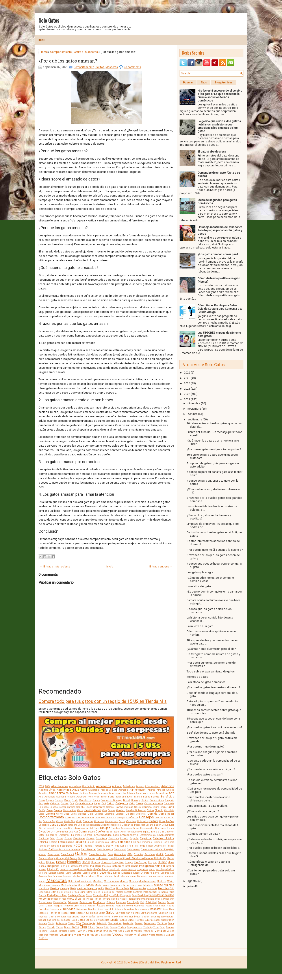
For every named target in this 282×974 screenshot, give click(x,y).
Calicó (110, 803)
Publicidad (151, 902)
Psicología (133, 902)
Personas (44, 898)
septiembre (194, 419)
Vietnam (128, 934)
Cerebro (120, 810)
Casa (49, 810)
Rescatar (155, 909)
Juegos (132, 869)
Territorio (162, 923)
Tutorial (63, 931)
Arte (171, 793)
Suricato (43, 923)
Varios (138, 930)
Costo (79, 821)
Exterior (113, 842)
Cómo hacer (166, 813)
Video (94, 934)
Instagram (118, 865)
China (150, 810)
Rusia (72, 912)
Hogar (86, 862)
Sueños (123, 920)
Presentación (60, 902)
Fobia (171, 842)
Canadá (54, 807)
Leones (86, 872)
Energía (88, 834)
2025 (187, 378)
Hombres (106, 862)
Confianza (132, 817)
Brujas (144, 800)
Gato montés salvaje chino (155, 849)
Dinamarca (126, 828)
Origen (75, 892)
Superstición (167, 920)
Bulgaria (169, 800)
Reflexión (69, 909)
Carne (163, 807)
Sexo (115, 916)
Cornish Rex (49, 821)
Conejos (121, 817)
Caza (80, 810)
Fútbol (170, 845)
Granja (52, 858)
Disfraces (160, 828)
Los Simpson (55, 876)
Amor (52, 793)
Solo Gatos (49, 20)
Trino (162, 927)
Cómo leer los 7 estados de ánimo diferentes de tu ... (208, 798)
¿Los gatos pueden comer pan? (218, 254)
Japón (97, 869)
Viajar (77, 934)
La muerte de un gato (200, 626)
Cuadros (99, 821)
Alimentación (138, 789)
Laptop (60, 872)
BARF (130, 796)
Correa (59, 821)
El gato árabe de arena (212, 151)
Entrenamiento (129, 834)
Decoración (93, 824)
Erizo (52, 838)
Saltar (102, 912)
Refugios (81, 909)
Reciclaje (120, 905)
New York (110, 888)
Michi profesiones (49, 885)
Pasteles (73, 895)
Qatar (42, 905)
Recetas (110, 905)
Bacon (104, 796)
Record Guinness (135, 905)
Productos (99, 902)
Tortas (122, 927)
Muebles (148, 885)
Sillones (146, 916)
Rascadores (72, 905)
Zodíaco (170, 934)
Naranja (64, 888)
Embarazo (51, 835)
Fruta (135, 845)
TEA (78, 923)
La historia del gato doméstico (206, 682)
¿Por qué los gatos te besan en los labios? (214, 847)
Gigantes (138, 854)
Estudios (80, 841)
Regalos (92, 909)
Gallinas (43, 849)
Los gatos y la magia (200, 572)
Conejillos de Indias (105, 817)
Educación (136, 831)
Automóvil (81, 796)
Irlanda (82, 869)
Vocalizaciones (157, 934)
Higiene (50, 862)
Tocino (99, 927)
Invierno (73, 869)
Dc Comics (79, 824)
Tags (204, 82)
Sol (58, 920)
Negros (92, 888)
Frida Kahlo (120, 845)
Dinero (136, 828)
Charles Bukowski (136, 810)
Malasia (109, 876)
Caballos (54, 803)
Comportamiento (61, 51)
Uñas (99, 930)
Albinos (113, 789)
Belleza (155, 796)
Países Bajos (108, 892)
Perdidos (142, 895)
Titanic (91, 927)
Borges (96, 800)
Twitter (80, 930)
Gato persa (54, 854)
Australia (61, 796)
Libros (116, 872)
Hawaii (120, 858)
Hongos (129, 862)
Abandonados (59, 786)
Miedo (73, 885)
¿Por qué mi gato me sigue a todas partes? (214, 449)
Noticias (163, 888)
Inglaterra (96, 865)
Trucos (170, 927)
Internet (42, 869)
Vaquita (129, 931)
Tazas (71, 923)
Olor (61, 892)
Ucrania (90, 930)
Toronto (113, 927)
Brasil (126, 800)
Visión (144, 934)
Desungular (168, 824)
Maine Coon (96, 876)
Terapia (139, 923)
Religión (119, 909)
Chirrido (159, 810)
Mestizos (161, 881)
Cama (139, 803)
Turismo (43, 931)
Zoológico (43, 938)
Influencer (84, 866)
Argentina (162, 793)
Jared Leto (114, 869)
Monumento (116, 885)
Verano (170, 931)
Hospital (152, 862)
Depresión (115, 824)
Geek (110, 854)
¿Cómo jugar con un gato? (203, 833)
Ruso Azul (82, 912)
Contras (159, 817)
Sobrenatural (167, 916)
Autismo (71, 796)
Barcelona (120, 796)
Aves (90, 796)
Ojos (47, 891)
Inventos (64, 869)
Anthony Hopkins (79, 793)
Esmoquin (113, 838)
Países (96, 892)
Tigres (67, 927)
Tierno (59, 927)
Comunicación (85, 817)
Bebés (146, 796)
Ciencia (50, 813)
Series (100, 916)
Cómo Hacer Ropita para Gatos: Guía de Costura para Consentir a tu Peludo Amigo (220, 309)
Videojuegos (105, 934)
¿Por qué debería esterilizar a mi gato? (211, 769)
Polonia (159, 898)
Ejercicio (156, 831)
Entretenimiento (148, 835)
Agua (75, 789)
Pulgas (170, 902)
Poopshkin (168, 898)
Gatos (81, 853)
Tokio (106, 927)
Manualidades (155, 876)
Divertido (44, 831)
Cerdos (111, 810)
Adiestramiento (152, 786)
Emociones (64, 835)
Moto (139, 885)
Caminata (169, 803)
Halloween (102, 858)
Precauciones (45, 902)
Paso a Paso (60, 895)
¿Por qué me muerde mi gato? (205, 746)
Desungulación (153, 824)
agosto (192, 881)
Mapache (169, 876)
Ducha (91, 831)
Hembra (149, 858)
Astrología (50, 796)
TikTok (75, 927)
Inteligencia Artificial (152, 865)
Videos (117, 935)
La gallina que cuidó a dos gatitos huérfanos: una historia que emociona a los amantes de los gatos (219, 126)
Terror (171, 923)
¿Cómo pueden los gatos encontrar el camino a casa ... (210, 579)
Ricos (165, 909)
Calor (132, 803)
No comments (132, 67)
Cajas (97, 803)
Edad (109, 831)
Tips (83, 927)
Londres (165, 872)
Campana (44, 807)
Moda (98, 885)
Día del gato (61, 828)
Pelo (116, 895)
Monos (105, 885)
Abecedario (75, 786)
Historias (74, 862)
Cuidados (142, 821)
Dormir (83, 831)
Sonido (89, 920)
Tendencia (128, 923)
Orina (82, 892)
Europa (90, 842)
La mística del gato (199, 586)
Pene (134, 895)
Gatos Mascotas (97, 854)
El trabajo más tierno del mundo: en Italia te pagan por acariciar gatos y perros (220, 230)
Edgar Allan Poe (121, 831)
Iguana (42, 866)
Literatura (146, 872)
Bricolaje (135, 800)
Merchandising (147, 881)
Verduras (43, 934)
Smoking (155, 916)
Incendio (74, 866)
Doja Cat (73, 831)
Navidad (82, 888)
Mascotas (91, 51)
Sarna (154, 912)
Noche (142, 888)
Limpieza (126, 872)
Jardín (105, 869)
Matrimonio (86, 881)
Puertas (162, 902)
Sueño (114, 919)
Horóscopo (140, 862)
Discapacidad (147, 828)
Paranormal (150, 891)
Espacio (124, 838)
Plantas (132, 898)
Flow (165, 842)
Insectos (106, 866)
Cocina (82, 813)
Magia (84, 876)
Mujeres (169, 885)
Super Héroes (136, 919)
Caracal (110, 807)
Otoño (89, 892)
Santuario (145, 912)
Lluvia (156, 872)
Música (54, 888)
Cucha (122, 821)
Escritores (79, 838)
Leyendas (106, 872)
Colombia (109, 813)
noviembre (194, 408)
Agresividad (64, 789)
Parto (50, 895)
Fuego (142, 845)
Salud (110, 913)
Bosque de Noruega (111, 800)
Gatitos (78, 51)
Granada (169, 854)
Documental (62, 831)
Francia (88, 845)
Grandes (43, 858)
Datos (70, 824)
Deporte (104, 824)
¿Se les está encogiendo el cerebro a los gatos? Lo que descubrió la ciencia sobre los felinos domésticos (220, 95)
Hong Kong (118, 862)
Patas (81, 895)
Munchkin (44, 888)
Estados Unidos (163, 838)
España (134, 838)
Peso (63, 898)
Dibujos (105, 828)
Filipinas (157, 842)
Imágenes (53, 865)
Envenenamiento (165, 835)
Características (124, 806)
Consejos (146, 817)
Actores (140, 786)
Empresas (76, 835)
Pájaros (119, 892)
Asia (41, 796)
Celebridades (92, 810)
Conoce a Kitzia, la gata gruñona (207, 805)
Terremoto (150, 923)
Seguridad (73, 916)
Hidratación (160, 858)
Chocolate (169, 810)
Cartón (42, 810)
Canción (71, 807)
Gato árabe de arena (69, 849)
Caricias (147, 806)
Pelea (89, 895)
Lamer (52, 872)
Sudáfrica (104, 920)
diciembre (193, 403)
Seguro (84, 916)
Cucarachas (111, 821)
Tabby (51, 923)
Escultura (101, 838)
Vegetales (148, 931)
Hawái (112, 858)
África (52, 789)
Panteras (137, 892)
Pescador (56, 898)
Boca (67, 800)
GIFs (129, 854)
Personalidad (165, 895)
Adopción (167, 786)
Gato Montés (133, 849)
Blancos (59, 800)
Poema (141, 898)
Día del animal (46, 828)
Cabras (65, 803)
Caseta (58, 810)
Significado (134, 916)
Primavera (73, 902)
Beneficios (167, 796)
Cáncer (62, 807)
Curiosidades (58, 824)
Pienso (89, 898)
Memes (124, 881)
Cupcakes (44, 824)
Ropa (64, 912)
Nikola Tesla (123, 888)
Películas (98, 895)
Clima (73, 813)
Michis (65, 885)
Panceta (128, 892)
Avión (97, 796)
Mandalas (131, 876)
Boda (75, 800)
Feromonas (146, 842)
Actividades (129, 786)
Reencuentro (56, 909)
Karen (152, 869)
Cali (104, 803)
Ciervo (59, 813)
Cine (66, 813)
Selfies (92, 916)
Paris (171, 892)
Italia (90, 869)
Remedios (129, 909)
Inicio (42, 40)
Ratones (91, 905)
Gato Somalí (67, 854)
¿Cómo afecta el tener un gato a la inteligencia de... (208, 863)
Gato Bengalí (88, 849)
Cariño (155, 807)
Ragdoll (58, 905)
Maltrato (119, 876)
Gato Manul (120, 849)
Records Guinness (155, 905)
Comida (153, 813)
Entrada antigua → (161, 566)
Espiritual (146, 838)
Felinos (135, 841)
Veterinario (66, 934)
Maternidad (74, 881)
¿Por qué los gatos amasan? (68, 61)
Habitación (89, 858)
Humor (162, 862)
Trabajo (147, 927)
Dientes (115, 828)
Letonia (94, 872)
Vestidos (53, 934)
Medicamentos (111, 881)
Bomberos (85, 800)
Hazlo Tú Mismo (134, 858)
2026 (187, 372)
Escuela (90, 838)
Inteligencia (131, 865)
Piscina (115, 898)
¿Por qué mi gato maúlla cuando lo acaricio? (215, 549)
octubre (192, 414)
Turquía (53, 930)
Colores (130, 813)
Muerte (158, 885)
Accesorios (103, 786)
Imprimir (64, 866)
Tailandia (61, 923)
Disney (170, 828)
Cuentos (131, 821)
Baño (111, 796)
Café (72, 803)
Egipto (146, 831)
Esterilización (66, 841)
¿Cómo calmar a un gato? (203, 811)
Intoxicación (53, 869)
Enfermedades (102, 834)
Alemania (123, 789)
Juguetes (142, 869)
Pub (142, 902)
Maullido (98, 881)
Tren (156, 927)
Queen (49, 905)
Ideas (171, 862)
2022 (187, 394)
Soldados (65, 920)
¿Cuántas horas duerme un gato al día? (211, 648)
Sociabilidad (45, 920)
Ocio (171, 888)
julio (190, 886)
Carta (170, 806)
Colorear (120, 813)
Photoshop (74, 898)
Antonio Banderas (98, 793)
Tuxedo (71, 931)
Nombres (152, 888)
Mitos (90, 885)
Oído (41, 892)
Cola (90, 813)
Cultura (153, 821)
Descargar (139, 824)
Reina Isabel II (105, 909)
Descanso (127, 824)
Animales (63, 793)
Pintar (97, 898)
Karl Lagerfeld (163, 869)
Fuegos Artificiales (156, 845)
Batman (138, 796)
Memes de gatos (197, 676)
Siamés (123, 916)
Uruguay (107, 931)
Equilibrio (43, 838)
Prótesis (110, 902)
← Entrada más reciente (55, 566)
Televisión (102, 923)
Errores (68, 838)
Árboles (131, 793)
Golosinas (150, 854)
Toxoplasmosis (135, 927)
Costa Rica (69, 821)
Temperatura (114, 923)
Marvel (42, 881)
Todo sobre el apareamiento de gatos (211, 671)
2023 (41, 786)
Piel (83, 898)
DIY (53, 831)
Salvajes (120, 912)
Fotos (78, 845)
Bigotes (50, 800)
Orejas (67, 892)
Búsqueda (44, 803)
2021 (187, 399)
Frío (129, 845)
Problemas (86, 902)
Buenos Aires (157, 800)
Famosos (124, 841)
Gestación (120, 854)
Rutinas (94, 912)
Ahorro (83, 789)
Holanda (95, 862)
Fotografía (66, 845)
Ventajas (160, 930)
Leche (68, 872)
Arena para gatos (145, 793)
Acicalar (117, 786)
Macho (76, 876)
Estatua (53, 842)
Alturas (151, 789)
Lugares (67, 876)
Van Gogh (118, 931)
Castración (69, 810)
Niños (134, 888)
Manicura (142, 876)
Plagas (123, 898)
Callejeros (121, 803)
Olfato (54, 891)
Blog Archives (223, 82)
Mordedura (129, 885)
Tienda (51, 927)
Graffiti (159, 854)
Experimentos (102, 842)
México (170, 881)
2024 (47, 786)
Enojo (116, 835)
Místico (81, 885)
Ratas (83, 905)
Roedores (43, 912)
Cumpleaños (166, 821)
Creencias (88, 821)
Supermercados (153, 920)
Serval (107, 916)
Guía (80, 858)
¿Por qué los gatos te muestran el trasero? (213, 687)
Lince (136, 872)
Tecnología (88, 923)
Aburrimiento (88, 786)
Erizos (59, 838)
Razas (101, 905)
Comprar (70, 817)
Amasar (161, 789)
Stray (96, 920)
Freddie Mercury (103, 845)
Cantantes (99, 806)
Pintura (106, 898)
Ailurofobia (93, 789)
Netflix (101, 888)
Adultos (43, 789)
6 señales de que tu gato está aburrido (211, 732)
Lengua (76, 872)
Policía (150, 898)
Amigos (170, 789)
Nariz (73, 888)
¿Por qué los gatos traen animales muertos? (214, 727)
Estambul (43, 842)
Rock (171, 909)
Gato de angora (105, 849)
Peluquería (125, 895)
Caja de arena (84, 803)
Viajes (85, 934)
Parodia (42, 895)
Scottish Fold (166, 912)
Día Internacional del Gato (83, 828)
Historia (61, 862)
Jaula (124, 869)
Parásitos (163, 892)
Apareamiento (117, 793)
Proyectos (121, 902)
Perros (152, 895)
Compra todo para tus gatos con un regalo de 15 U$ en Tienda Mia (103, 701)
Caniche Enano (84, 807)
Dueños (101, 831)
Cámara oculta (153, 803)
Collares (99, 813)
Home (44, 51)
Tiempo (42, 927)
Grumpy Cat (62, 858)
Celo (104, 810)
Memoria (133, 881)
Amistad (43, 793)
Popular (188, 82)
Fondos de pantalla (49, 845)
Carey (137, 806)
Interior (170, 865)
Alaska (104, 789)
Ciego (41, 813)
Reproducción (142, 909)
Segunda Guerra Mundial (52, 916)
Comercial (141, 813)
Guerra (73, 858)
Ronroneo (54, 912)
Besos (42, 800)
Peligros (109, 895)
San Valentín (133, 912)
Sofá (54, 920)
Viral (137, 934)
